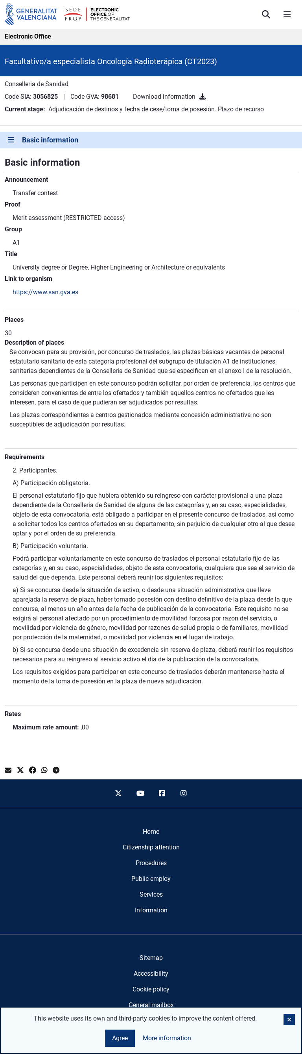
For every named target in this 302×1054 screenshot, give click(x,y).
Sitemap (151, 958)
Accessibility (151, 973)
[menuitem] (151, 832)
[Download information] (202, 96)
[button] (289, 1019)
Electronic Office (28, 36)
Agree (120, 1038)
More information (167, 1038)
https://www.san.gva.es (45, 292)
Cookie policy (151, 989)
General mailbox (151, 1005)
